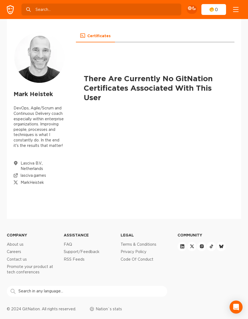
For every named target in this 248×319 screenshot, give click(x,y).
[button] (95, 36)
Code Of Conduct (137, 259)
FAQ (68, 244)
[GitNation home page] (10, 9)
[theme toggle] (192, 9)
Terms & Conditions (138, 244)
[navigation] (235, 9)
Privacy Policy (133, 251)
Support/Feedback (81, 251)
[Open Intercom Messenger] (236, 307)
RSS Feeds (74, 259)
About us (15, 244)
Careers (14, 251)
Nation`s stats (106, 309)
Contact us (17, 259)
